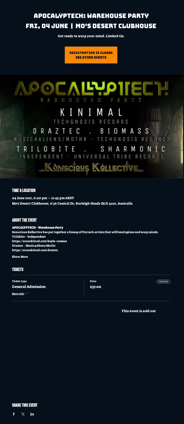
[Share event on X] (23, 414)
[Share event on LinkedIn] (32, 414)
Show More (20, 257)
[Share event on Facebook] (14, 414)
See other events (91, 57)
